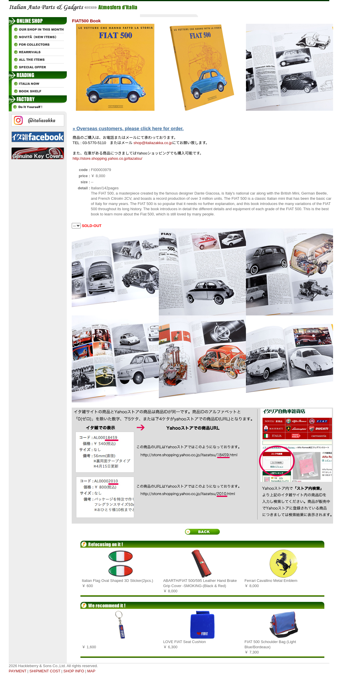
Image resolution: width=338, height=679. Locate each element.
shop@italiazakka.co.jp (153, 143)
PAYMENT (17, 671)
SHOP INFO (73, 671)
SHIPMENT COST (44, 671)
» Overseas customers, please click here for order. (128, 128)
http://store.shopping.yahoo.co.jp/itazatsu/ (107, 158)
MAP (91, 671)
